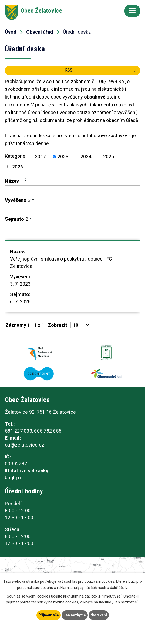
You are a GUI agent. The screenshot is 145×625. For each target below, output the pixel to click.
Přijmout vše (48, 615)
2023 (63, 156)
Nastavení (98, 615)
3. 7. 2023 (20, 284)
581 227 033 (18, 431)
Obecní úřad (39, 32)
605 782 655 (47, 431)
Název (14, 181)
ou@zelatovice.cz (24, 445)
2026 (17, 166)
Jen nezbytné (74, 615)
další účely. (119, 587)
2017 (40, 156)
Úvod (10, 32)
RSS (101, 70)
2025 (108, 156)
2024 (85, 156)
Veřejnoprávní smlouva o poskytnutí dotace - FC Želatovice (61, 262)
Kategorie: (15, 156)
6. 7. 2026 (20, 301)
